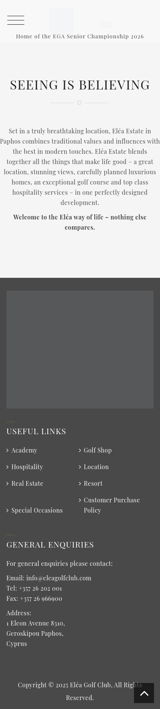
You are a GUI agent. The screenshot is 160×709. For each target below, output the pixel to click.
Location (96, 467)
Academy (25, 450)
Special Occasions (37, 510)
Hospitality (27, 467)
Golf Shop (98, 450)
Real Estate (28, 483)
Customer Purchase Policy (112, 505)
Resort (93, 483)
